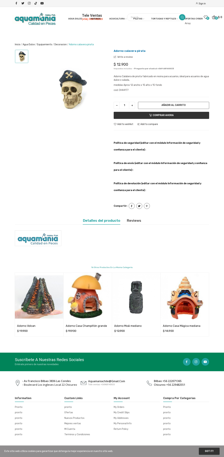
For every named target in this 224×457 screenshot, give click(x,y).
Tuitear (139, 206)
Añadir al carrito (173, 105)
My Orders (119, 407)
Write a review (125, 57)
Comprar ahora (161, 115)
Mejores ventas (72, 423)
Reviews (134, 220)
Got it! (209, 451)
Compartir (132, 206)
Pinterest (147, 206)
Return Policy (121, 429)
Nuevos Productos (74, 418)
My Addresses (121, 418)
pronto (18, 412)
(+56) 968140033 (92, 19)
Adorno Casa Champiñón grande (86, 325)
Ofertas (68, 412)
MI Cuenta (69, 429)
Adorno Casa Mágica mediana (181, 325)
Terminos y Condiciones (77, 434)
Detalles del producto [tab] (101, 220)
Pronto (18, 407)
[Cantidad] (124, 105)
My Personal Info (123, 423)
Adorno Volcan (26, 325)
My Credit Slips (122, 412)
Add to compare (147, 124)
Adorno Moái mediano (128, 325)
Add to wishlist (123, 124)
